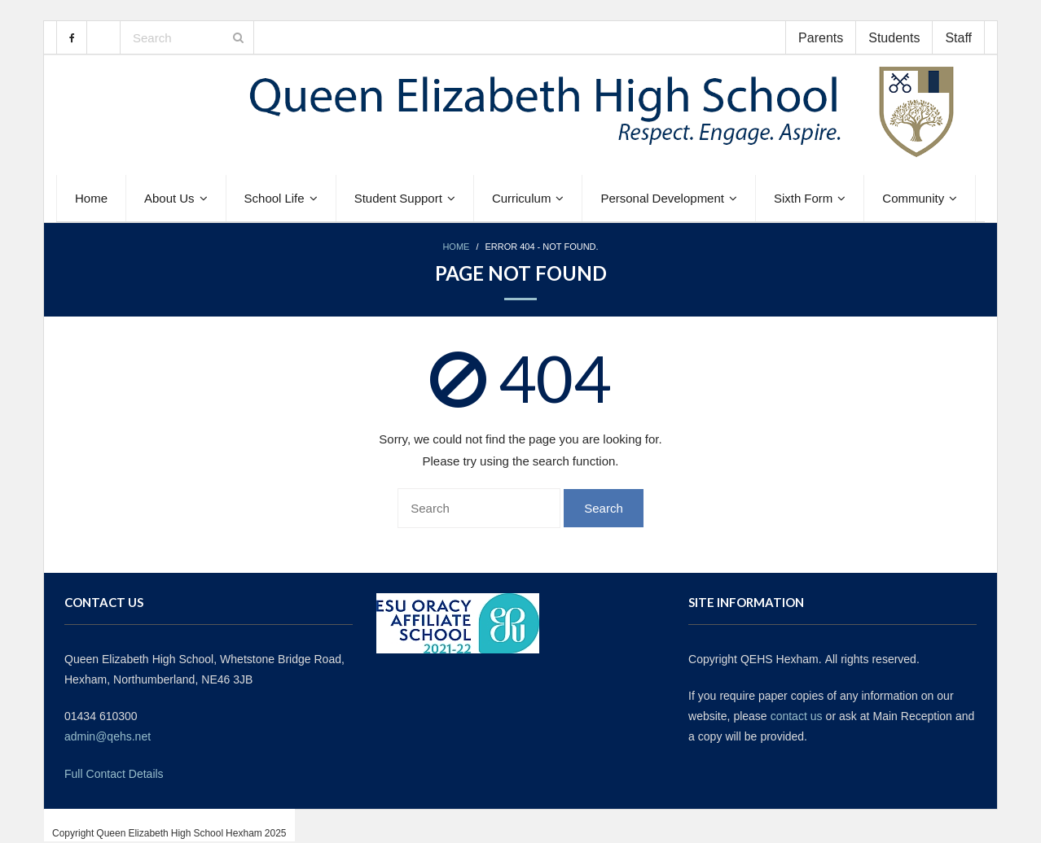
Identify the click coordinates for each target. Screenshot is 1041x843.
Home (455, 246)
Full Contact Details (114, 774)
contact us (797, 716)
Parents (820, 37)
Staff (958, 37)
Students (894, 37)
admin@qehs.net (107, 736)
